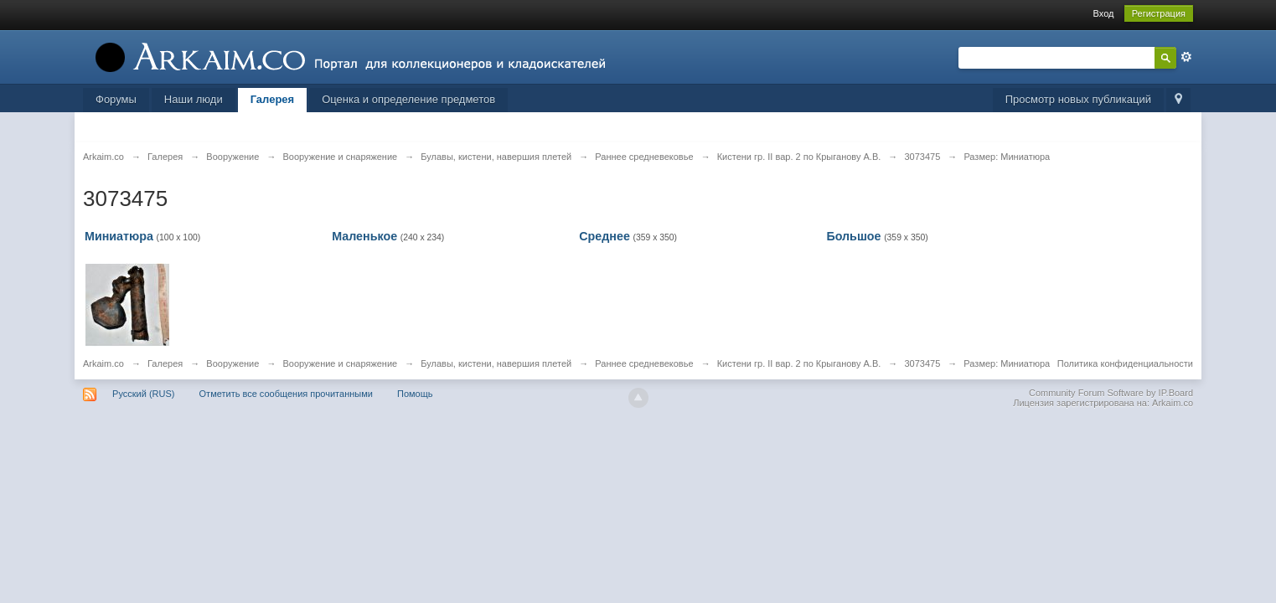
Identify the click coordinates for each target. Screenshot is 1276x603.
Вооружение (232, 363)
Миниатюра (119, 236)
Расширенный (1186, 57)
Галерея (273, 99)
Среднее (604, 236)
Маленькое (364, 236)
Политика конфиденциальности (1125, 363)
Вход (1103, 13)
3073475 (922, 363)
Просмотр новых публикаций (1078, 99)
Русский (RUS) (143, 394)
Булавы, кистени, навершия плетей (496, 363)
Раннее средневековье (644, 363)
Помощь (415, 394)
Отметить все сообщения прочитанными (286, 394)
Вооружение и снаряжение (339, 363)
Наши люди (193, 99)
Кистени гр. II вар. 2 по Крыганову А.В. (799, 363)
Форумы (116, 99)
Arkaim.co (103, 363)
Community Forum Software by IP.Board (1111, 393)
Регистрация (1159, 13)
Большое (853, 236)
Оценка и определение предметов (408, 99)
